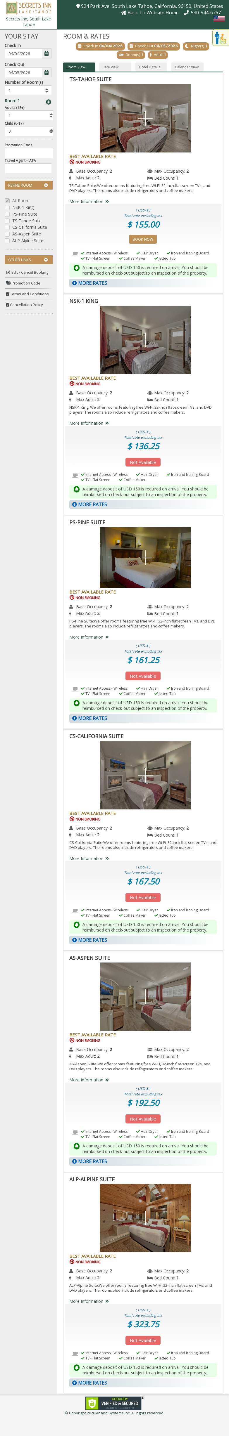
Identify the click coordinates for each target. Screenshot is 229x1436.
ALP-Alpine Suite (27, 240)
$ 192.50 (143, 1102)
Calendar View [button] (187, 67)
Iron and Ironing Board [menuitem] (188, 253)
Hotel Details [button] (149, 67)
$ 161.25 (143, 659)
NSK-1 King (23, 207)
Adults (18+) (14, 107)
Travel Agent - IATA (20, 160)
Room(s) (133, 54)
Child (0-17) (14, 123)
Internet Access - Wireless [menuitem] (104, 253)
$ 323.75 (143, 1324)
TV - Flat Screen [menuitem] (95, 258)
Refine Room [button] (28, 185)
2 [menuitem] (111, 171)
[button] (28, 7)
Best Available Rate (92, 156)
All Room (21, 200)
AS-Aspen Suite (26, 234)
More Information (90, 201)
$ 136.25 (143, 446)
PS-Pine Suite (24, 214)
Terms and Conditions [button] (27, 293)
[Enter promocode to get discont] (30, 153)
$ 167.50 (143, 881)
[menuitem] (29, 272)
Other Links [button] (28, 259)
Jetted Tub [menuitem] (165, 258)
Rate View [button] (110, 67)
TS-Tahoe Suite (27, 220)
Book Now (143, 239)
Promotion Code (18, 145)
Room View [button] (76, 67)
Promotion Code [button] (23, 283)
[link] (114, 1403)
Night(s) (197, 45)
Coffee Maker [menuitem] (132, 258)
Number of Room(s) (24, 82)
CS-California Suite (29, 227)
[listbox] (28, 90)
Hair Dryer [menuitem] (147, 253)
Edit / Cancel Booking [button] (27, 272)
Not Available (143, 462)
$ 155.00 (143, 224)
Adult (158, 54)
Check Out (14, 64)
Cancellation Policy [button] (24, 304)
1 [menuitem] (177, 178)
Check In (13, 45)
